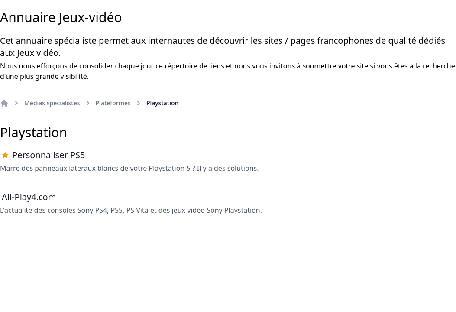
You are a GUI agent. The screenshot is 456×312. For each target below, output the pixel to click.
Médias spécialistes (52, 103)
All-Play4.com (29, 197)
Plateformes (113, 103)
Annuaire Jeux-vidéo (61, 17)
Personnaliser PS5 (48, 155)
